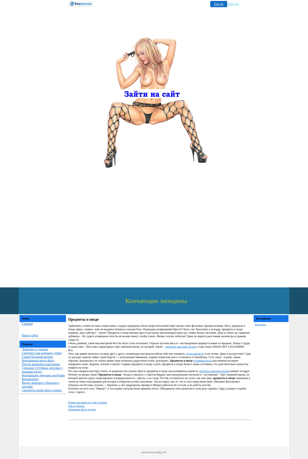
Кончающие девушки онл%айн (43, 375)
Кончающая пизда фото (38, 360)
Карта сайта (30, 335)
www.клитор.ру (195, 353)
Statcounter (260, 324)
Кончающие (30, 379)
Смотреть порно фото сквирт (42, 390)
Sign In (218, 4)
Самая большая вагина (37, 357)
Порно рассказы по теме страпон (87, 402)
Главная (27, 324)
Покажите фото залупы (82, 409)
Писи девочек (76, 406)
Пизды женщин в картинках (41, 364)
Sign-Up (233, 4)
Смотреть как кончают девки (42, 353)
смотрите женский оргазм (180, 346)
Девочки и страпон (35, 349)
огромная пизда (202, 360)
